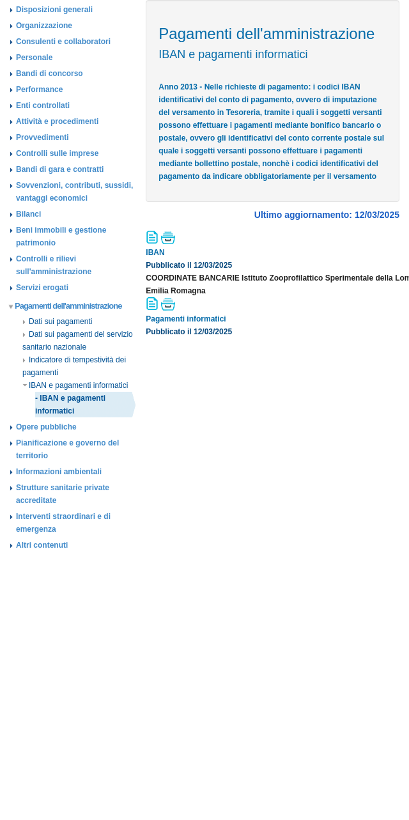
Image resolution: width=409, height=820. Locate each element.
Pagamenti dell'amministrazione (65, 306)
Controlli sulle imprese (57, 153)
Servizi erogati (42, 287)
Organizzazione (44, 25)
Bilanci (28, 214)
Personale (34, 57)
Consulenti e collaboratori (63, 41)
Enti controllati (43, 105)
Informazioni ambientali (59, 471)
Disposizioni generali (54, 9)
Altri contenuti (42, 545)
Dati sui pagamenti (57, 321)
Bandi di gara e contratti (60, 169)
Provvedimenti (42, 137)
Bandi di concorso (49, 73)
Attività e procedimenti (57, 121)
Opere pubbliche (46, 426)
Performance (39, 89)
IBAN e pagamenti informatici (75, 385)
